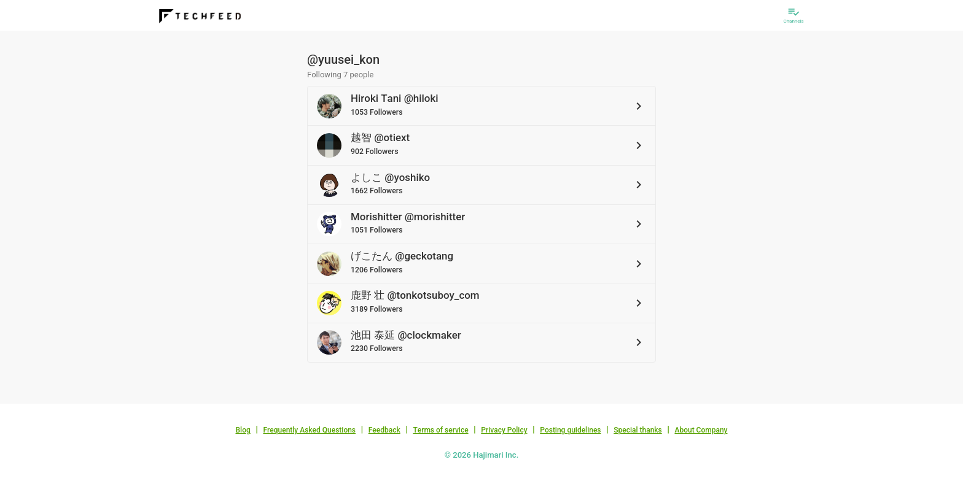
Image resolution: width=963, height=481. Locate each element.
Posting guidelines (570, 430)
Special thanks (638, 430)
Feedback (384, 430)
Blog (243, 430)
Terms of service (440, 430)
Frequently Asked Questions (309, 430)
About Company (700, 430)
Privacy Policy (504, 430)
